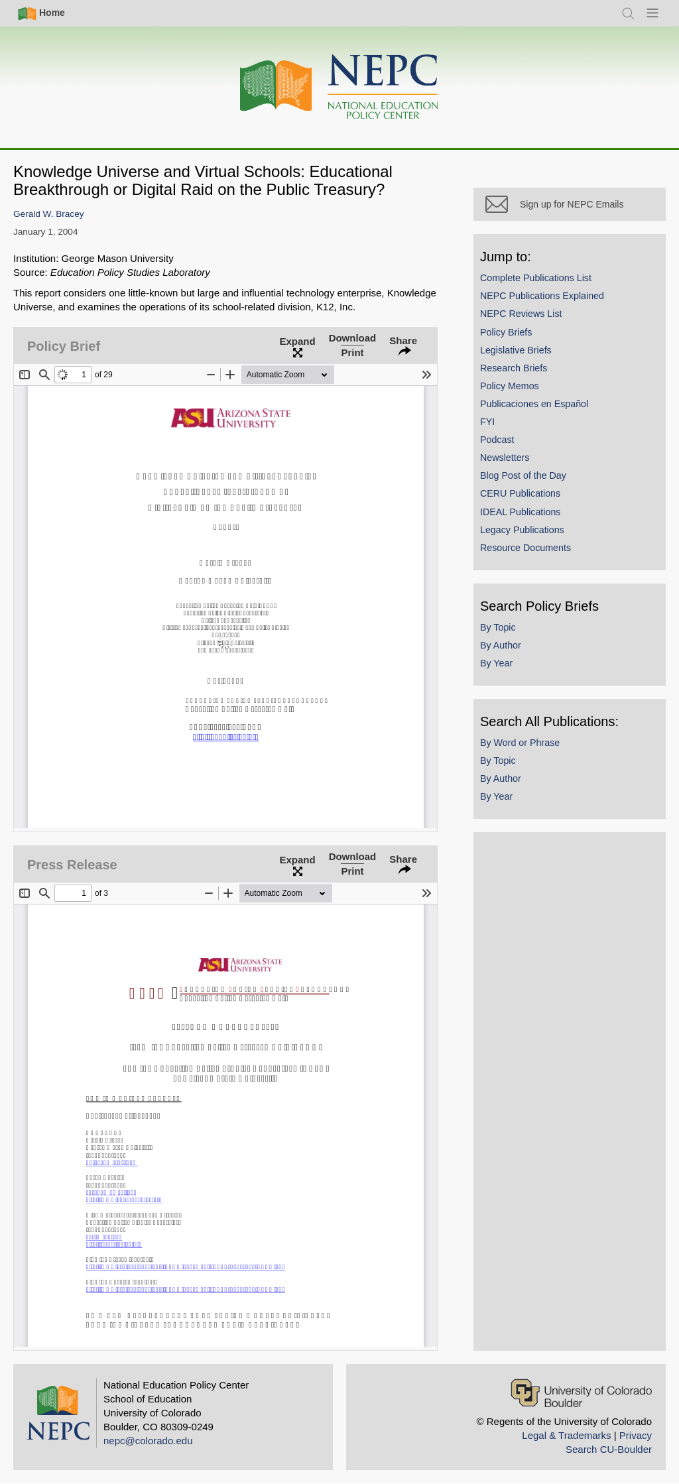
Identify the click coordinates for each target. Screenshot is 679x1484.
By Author (500, 645)
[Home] (339, 87)
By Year (496, 663)
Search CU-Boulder (609, 1449)
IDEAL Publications (520, 512)
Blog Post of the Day (523, 475)
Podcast (497, 439)
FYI (487, 421)
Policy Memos (509, 386)
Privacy (635, 1435)
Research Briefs (513, 368)
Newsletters (504, 457)
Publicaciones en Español (534, 404)
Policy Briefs (506, 332)
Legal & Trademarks (566, 1435)
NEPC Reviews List (521, 313)
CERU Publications (520, 493)
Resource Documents (525, 547)
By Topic (498, 627)
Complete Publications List (535, 278)
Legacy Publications (522, 530)
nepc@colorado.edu (148, 1440)
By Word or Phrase (520, 742)
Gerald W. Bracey (48, 214)
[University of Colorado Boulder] (581, 1393)
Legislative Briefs (516, 350)
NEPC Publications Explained (542, 295)
